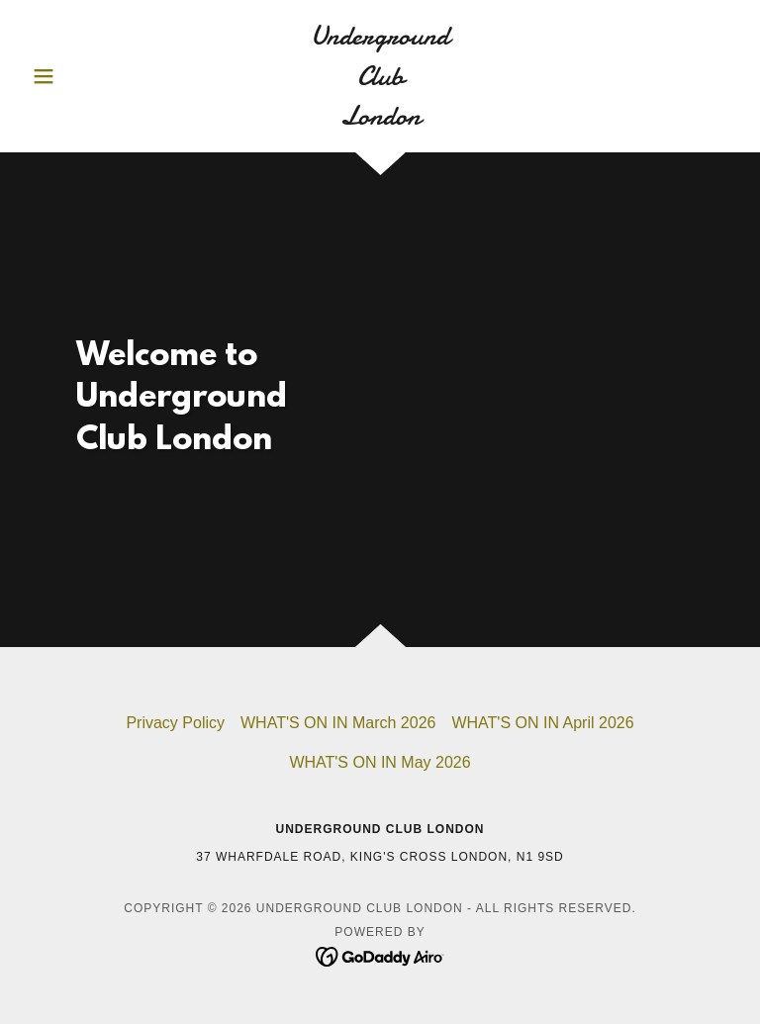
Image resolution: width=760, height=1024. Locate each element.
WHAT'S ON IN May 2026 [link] (379, 762)
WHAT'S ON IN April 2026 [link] (542, 722)
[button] (77, 76)
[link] (380, 119)
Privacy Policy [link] (175, 722)
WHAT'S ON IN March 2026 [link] (337, 722)
